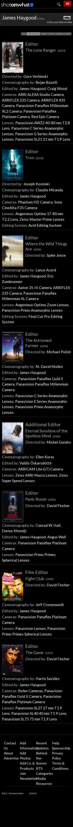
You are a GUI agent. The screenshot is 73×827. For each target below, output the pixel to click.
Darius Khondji (14, 531)
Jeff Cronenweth (50, 604)
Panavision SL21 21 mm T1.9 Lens (42, 139)
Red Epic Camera (45, 116)
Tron (34, 157)
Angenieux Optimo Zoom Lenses (42, 305)
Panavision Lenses (30, 628)
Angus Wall (56, 537)
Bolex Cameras (30, 690)
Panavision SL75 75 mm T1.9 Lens (29, 719)
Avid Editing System (44, 225)
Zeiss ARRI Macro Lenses (36, 475)
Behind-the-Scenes (42, 758)
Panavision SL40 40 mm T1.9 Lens (38, 713)
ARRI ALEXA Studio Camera (41, 94)
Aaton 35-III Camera (35, 287)
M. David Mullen (49, 366)
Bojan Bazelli (46, 82)
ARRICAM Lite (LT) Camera (40, 469)
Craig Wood (57, 88)
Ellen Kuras (45, 457)
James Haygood (32, 88)
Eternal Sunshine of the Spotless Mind (46, 433)
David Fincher (58, 505)
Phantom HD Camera (35, 202)
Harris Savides (48, 678)
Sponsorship (61, 748)
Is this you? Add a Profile (59, 22)
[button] (24, 33)
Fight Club (39, 578)
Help (55, 743)
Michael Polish (59, 352)
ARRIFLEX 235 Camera (21, 100)
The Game (39, 652)
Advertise (11, 758)
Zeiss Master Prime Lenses (42, 219)
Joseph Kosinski (36, 184)
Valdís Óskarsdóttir (35, 463)
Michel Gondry (59, 442)
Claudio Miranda (49, 190)
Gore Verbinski (35, 76)
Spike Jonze (56, 255)
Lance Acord (46, 270)
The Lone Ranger (45, 50)
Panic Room (40, 499)
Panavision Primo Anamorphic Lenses (32, 310)
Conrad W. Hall (48, 525)
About (8, 753)
